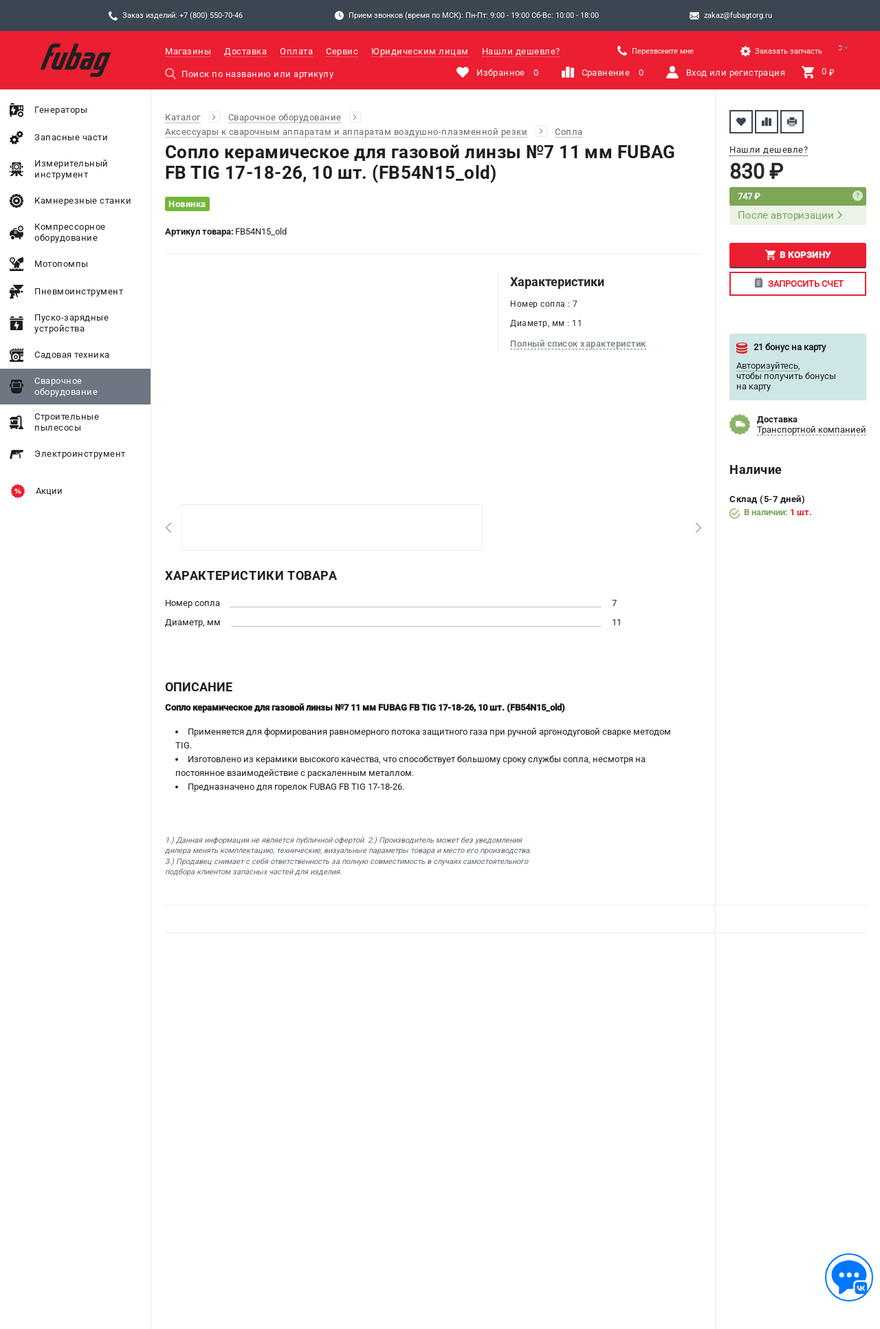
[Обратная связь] (849, 1277)
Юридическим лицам (420, 51)
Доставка (245, 51)
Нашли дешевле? (521, 51)
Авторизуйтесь (767, 365)
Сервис (342, 51)
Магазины (188, 51)
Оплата (296, 51)
